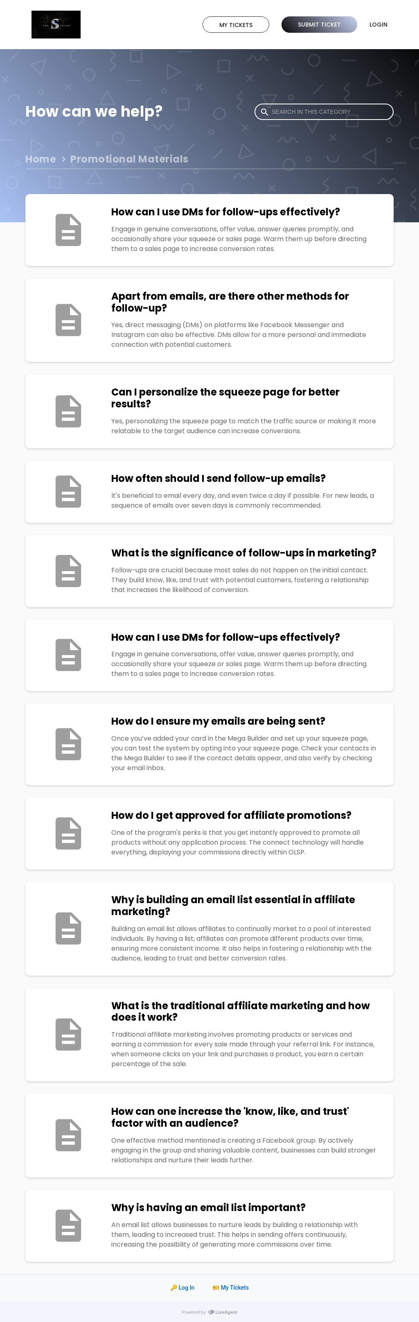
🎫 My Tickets (230, 1287)
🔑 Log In (182, 1287)
